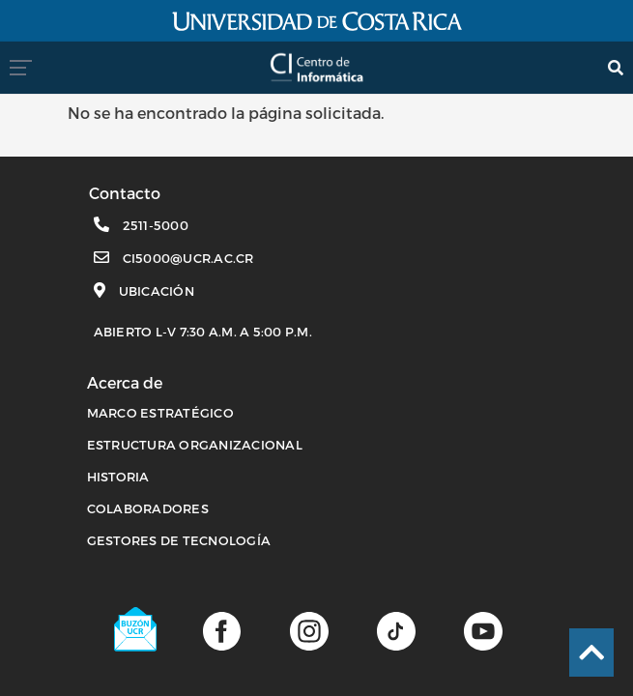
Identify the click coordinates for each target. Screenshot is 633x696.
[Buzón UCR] (136, 629)
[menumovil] (26, 66)
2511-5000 (155, 225)
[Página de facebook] (222, 630)
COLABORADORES (148, 508)
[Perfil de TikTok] (396, 630)
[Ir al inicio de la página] (591, 652)
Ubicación (156, 291)
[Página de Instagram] (309, 630)
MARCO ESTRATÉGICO (160, 412)
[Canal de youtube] (483, 630)
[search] (615, 67)
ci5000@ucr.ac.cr (188, 258)
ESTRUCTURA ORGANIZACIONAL (194, 444)
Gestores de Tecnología (179, 540)
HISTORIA (118, 476)
